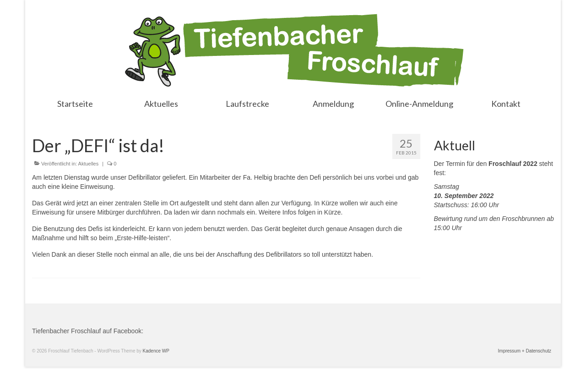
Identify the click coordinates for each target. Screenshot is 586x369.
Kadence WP (156, 350)
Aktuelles (88, 163)
